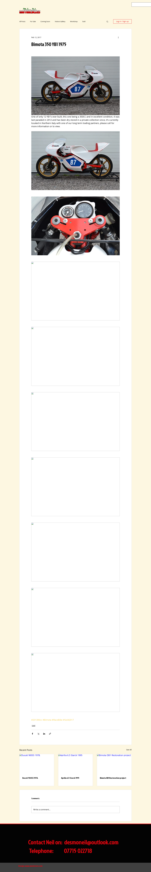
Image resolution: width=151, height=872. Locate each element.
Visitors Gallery (60, 21)
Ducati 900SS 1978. (30, 777)
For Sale (33, 21)
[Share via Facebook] (32, 734)
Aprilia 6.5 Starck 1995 (70, 777)
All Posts (22, 21)
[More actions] (118, 37)
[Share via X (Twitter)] (38, 734)
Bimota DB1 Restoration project (113, 777)
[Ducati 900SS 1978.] (36, 763)
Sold (83, 21)
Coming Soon (45, 21)
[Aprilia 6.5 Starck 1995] (75, 763)
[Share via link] (50, 734)
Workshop (74, 21)
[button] (107, 21)
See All (129, 750)
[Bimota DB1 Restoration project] (114, 763)
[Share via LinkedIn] (44, 734)
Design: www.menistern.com (30, 865)
